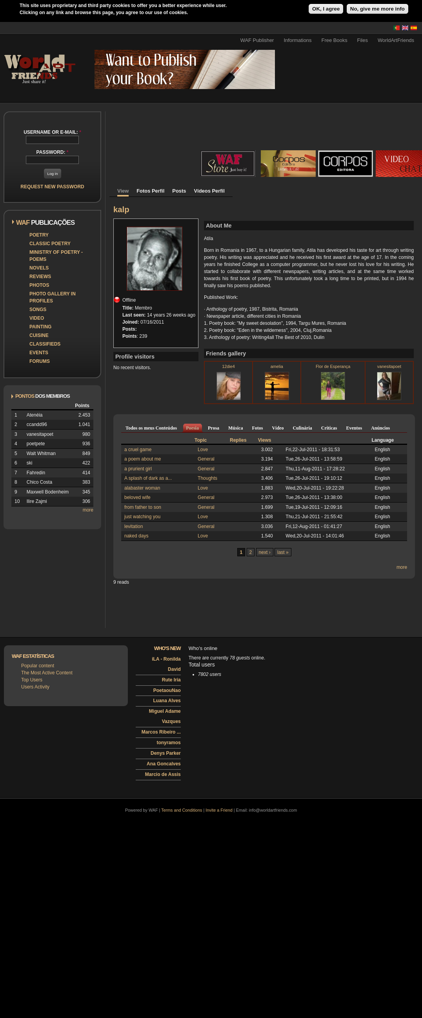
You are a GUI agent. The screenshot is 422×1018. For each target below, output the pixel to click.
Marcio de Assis (163, 774)
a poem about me (142, 459)
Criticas (329, 428)
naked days (136, 536)
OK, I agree (326, 9)
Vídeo (278, 428)
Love (203, 449)
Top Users (31, 680)
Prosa (213, 428)
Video (36, 318)
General (206, 459)
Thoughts (207, 478)
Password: (52, 152)
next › (265, 552)
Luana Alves (167, 700)
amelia (277, 366)
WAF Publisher (257, 40)
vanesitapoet (389, 366)
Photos (39, 285)
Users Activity (35, 687)
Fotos (257, 428)
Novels (39, 268)
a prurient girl (138, 469)
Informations (297, 40)
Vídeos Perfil (209, 191)
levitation (133, 526)
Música (235, 428)
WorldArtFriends (396, 40)
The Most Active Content (47, 673)
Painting (40, 327)
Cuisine (39, 335)
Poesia (192, 428)
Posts (179, 191)
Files (362, 40)
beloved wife (137, 497)
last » (283, 552)
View (123, 191)
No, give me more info (377, 9)
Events (38, 352)
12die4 (228, 366)
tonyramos (168, 742)
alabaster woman (142, 488)
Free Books (334, 40)
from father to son (142, 507)
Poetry (39, 235)
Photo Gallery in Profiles (52, 297)
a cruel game (137, 449)
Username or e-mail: (52, 132)
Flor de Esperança (333, 366)
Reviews (40, 276)
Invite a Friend (219, 810)
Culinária (302, 428)
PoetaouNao (167, 690)
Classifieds (44, 344)
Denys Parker (166, 753)
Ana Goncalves (164, 764)
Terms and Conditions (181, 810)
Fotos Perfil (150, 191)
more (88, 510)
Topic (201, 440)
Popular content (37, 665)
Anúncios (380, 428)
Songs (37, 309)
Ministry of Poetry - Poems (56, 255)
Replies (238, 440)
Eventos (354, 428)
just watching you (142, 516)
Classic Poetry (50, 243)
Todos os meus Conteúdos (151, 428)
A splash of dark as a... (148, 478)
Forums (39, 361)
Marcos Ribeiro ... (161, 732)
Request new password (52, 186)
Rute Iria (171, 680)
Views (264, 440)
